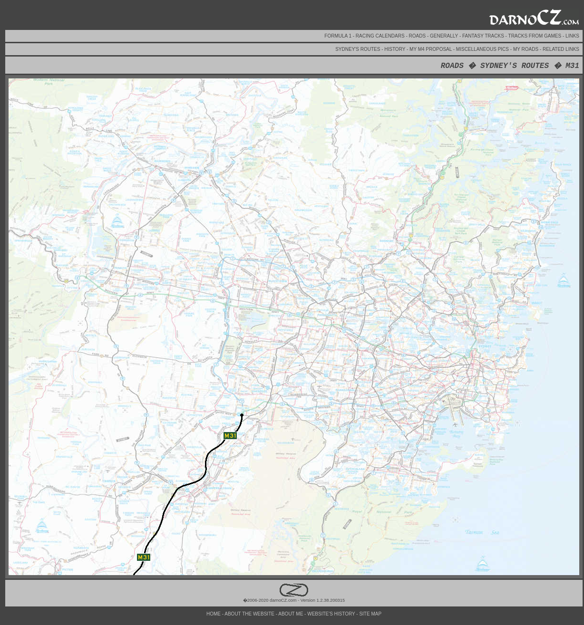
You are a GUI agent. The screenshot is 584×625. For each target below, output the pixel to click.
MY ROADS (526, 49)
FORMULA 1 (338, 35)
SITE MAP (370, 613)
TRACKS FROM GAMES (535, 35)
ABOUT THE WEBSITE (249, 613)
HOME (214, 613)
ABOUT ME (291, 613)
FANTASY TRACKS (484, 35)
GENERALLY (444, 35)
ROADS (418, 35)
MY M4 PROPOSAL (431, 49)
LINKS (572, 35)
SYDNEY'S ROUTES (358, 49)
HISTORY (395, 49)
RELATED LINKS (561, 49)
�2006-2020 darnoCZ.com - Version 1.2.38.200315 (294, 598)
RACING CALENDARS (381, 35)
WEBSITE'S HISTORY (331, 613)
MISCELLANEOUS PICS (483, 49)
